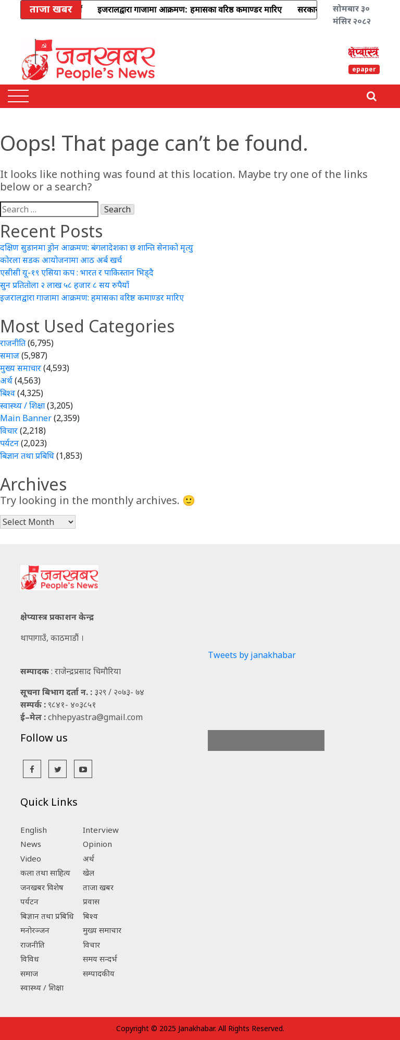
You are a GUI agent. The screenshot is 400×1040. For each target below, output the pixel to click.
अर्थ (6, 380)
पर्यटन (9, 443)
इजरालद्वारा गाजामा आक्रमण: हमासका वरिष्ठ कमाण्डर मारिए (92, 297)
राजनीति (13, 343)
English (33, 829)
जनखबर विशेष (42, 887)
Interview (101, 829)
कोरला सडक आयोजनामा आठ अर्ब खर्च (61, 260)
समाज (9, 355)
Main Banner (26, 418)
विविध (29, 958)
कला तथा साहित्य (45, 872)
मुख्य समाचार (20, 368)
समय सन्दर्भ (100, 958)
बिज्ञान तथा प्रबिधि (27, 455)
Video (30, 858)
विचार (9, 430)
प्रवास (91, 901)
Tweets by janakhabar (252, 655)
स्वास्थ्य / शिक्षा (22, 405)
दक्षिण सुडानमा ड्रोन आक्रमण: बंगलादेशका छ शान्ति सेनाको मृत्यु (96, 247)
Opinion (97, 844)
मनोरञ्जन (34, 930)
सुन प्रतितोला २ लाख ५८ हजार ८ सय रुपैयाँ (64, 285)
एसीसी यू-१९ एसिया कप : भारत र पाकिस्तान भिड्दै (77, 272)
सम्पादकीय (99, 973)
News (30, 844)
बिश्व (7, 393)
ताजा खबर (98, 887)
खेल (88, 872)
